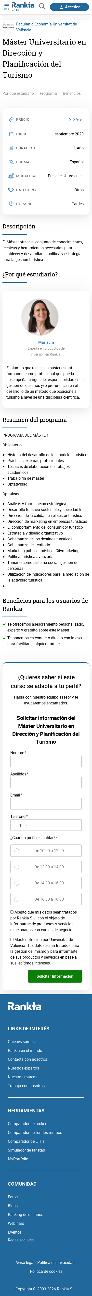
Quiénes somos (21, 1041)
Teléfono (18, 816)
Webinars (16, 1223)
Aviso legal (24, 1262)
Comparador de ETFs (26, 1141)
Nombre (17, 752)
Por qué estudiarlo (18, 93)
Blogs (13, 1205)
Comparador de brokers (28, 1123)
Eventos (15, 1232)
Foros (13, 1197)
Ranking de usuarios (25, 1214)
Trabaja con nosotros (26, 1085)
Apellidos (18, 774)
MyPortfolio (18, 1159)
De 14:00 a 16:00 (49, 883)
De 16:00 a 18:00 (49, 899)
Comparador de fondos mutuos (35, 1132)
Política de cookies (46, 1271)
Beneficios (72, 93)
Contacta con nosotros (27, 1059)
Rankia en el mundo (25, 1050)
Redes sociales (21, 1240)
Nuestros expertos (23, 1068)
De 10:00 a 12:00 (49, 850)
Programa (48, 93)
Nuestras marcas (22, 1077)
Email (15, 795)
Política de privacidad (56, 1262)
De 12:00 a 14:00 (49, 866)
